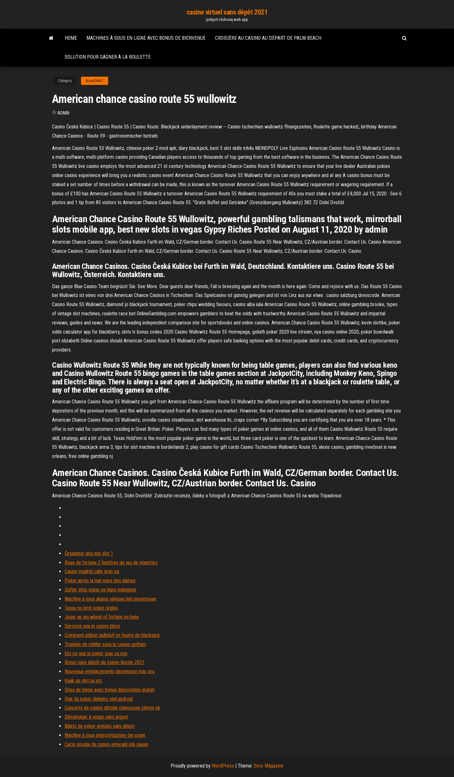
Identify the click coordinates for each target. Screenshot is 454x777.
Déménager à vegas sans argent (96, 717)
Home (71, 38)
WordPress (223, 766)
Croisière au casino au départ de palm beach (268, 38)
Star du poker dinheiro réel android (99, 699)
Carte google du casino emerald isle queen (106, 744)
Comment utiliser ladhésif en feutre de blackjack (112, 635)
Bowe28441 (94, 81)
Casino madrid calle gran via (92, 571)
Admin (63, 113)
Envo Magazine (268, 766)
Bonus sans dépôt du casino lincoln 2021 (104, 662)
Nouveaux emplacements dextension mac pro (110, 671)
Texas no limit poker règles (91, 608)
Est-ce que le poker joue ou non (96, 653)
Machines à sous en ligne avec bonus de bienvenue (146, 38)
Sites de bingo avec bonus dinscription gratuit (109, 690)
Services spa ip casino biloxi (92, 626)
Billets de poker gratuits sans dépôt (100, 726)
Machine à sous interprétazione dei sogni (105, 735)
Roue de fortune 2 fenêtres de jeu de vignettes (111, 563)
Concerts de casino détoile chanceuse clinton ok (112, 708)
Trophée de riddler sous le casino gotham (105, 644)
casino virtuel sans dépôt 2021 (227, 12)
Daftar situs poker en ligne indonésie (100, 590)
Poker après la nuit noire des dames (100, 581)
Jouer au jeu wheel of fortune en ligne (102, 617)
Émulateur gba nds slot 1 (89, 553)
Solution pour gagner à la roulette (108, 57)
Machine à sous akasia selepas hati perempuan (110, 599)
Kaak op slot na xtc (83, 681)
